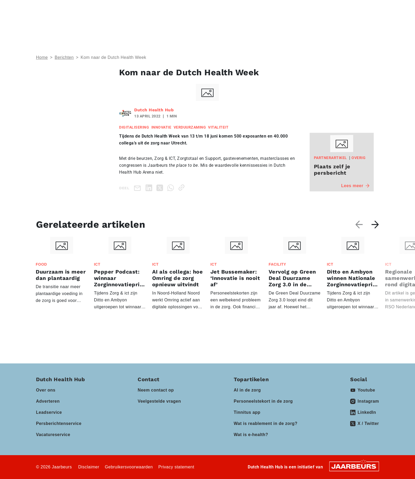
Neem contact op (156, 390)
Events (202, 24)
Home (42, 57)
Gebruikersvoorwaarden (129, 467)
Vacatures (306, 24)
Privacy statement (176, 467)
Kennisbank (273, 24)
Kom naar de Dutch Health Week (113, 57)
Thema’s (130, 24)
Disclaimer (88, 467)
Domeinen (167, 24)
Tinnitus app (247, 412)
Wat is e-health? (251, 434)
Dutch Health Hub (154, 109)
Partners (236, 24)
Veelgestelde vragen (159, 401)
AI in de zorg (247, 390)
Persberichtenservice (59, 423)
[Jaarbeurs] (354, 466)
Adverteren (48, 401)
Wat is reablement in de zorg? (265, 423)
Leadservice (49, 412)
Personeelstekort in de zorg (263, 401)
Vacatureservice (53, 434)
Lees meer (355, 185)
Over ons (45, 390)
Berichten (64, 57)
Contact (306, 8)
